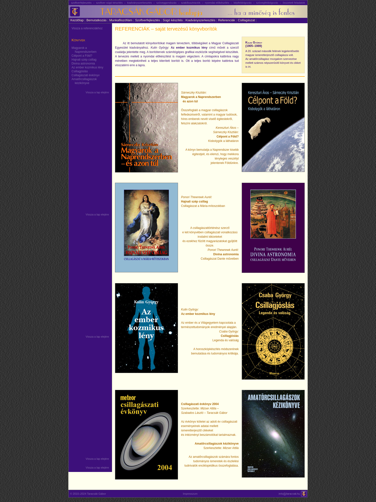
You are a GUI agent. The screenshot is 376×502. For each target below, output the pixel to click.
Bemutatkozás (97, 20)
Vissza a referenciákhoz (87, 28)
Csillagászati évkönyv (86, 75)
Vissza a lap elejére (97, 92)
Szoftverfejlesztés (148, 20)
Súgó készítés (173, 20)
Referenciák (227, 20)
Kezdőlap (77, 20)
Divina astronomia (83, 63)
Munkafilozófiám (121, 20)
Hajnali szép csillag (84, 59)
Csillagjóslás (80, 71)
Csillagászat (247, 20)
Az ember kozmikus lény (87, 67)
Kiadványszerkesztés (201, 20)
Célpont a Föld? (82, 55)
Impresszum (190, 493)
